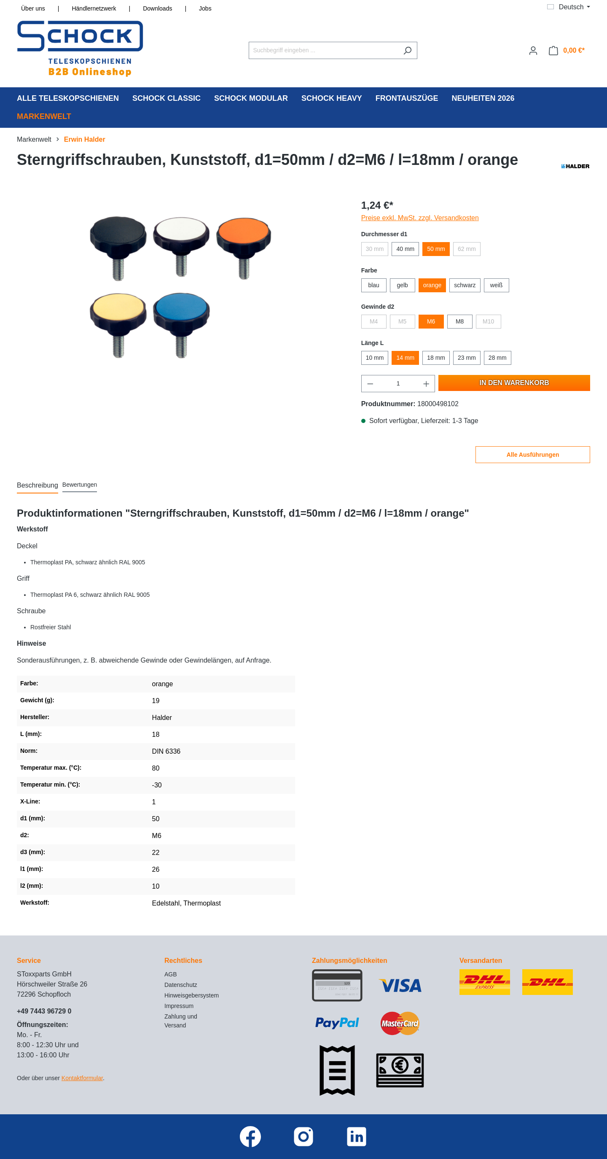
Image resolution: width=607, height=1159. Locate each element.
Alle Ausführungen (533, 454)
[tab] (37, 485)
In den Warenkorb (514, 382)
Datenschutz (180, 984)
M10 (488, 321)
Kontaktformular (82, 1078)
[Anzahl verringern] (370, 383)
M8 (460, 321)
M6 (431, 321)
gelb (402, 285)
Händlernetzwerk (94, 8)
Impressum (178, 1006)
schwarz (464, 285)
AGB (170, 974)
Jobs (205, 8)
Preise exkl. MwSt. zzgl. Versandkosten (420, 217)
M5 (402, 321)
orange (432, 285)
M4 (374, 321)
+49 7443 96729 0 (44, 1011)
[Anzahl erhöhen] (426, 383)
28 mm (498, 357)
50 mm (436, 248)
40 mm (405, 248)
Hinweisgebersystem (191, 995)
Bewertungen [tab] (79, 484)
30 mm (375, 248)
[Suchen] (407, 50)
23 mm (467, 357)
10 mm (375, 357)
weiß (496, 285)
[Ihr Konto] (533, 50)
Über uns (33, 8)
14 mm (405, 357)
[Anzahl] (398, 383)
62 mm (467, 248)
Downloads (157, 8)
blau (373, 285)
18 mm (436, 357)
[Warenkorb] (566, 50)
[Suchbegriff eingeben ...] (323, 50)
